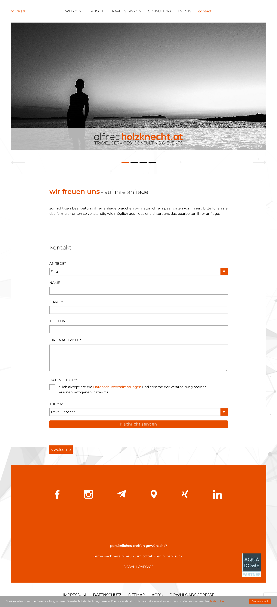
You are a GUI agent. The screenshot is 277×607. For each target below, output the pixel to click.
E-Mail (56, 302)
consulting (159, 11)
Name (55, 283)
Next (259, 162)
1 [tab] (125, 163)
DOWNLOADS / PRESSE (191, 595)
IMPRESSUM (74, 595)
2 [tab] (134, 163)
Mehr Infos (217, 601)
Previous (18, 162)
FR (24, 11)
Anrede (57, 264)
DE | (14, 11)
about (97, 11)
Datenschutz (63, 380)
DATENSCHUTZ (107, 595)
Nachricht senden (138, 424)
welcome (74, 11)
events (184, 11)
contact (205, 11)
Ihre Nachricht (65, 340)
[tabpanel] (138, 86)
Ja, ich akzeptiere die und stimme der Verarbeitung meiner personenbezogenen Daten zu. (131, 389)
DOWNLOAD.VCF (138, 567)
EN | (20, 11)
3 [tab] (143, 163)
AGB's (157, 595)
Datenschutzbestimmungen (117, 387)
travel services (125, 11)
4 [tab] (152, 163)
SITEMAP (136, 595)
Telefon (57, 321)
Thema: (56, 404)
